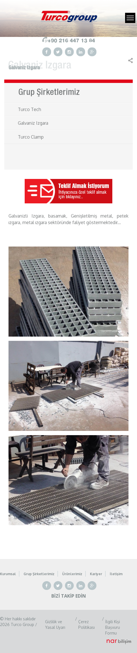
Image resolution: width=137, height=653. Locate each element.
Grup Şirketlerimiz (39, 574)
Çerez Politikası (86, 624)
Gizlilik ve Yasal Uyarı (55, 624)
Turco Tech (29, 109)
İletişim (116, 574)
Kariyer (96, 574)
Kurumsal (8, 574)
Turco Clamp (31, 137)
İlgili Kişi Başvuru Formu (112, 627)
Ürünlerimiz (72, 574)
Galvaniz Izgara (33, 123)
